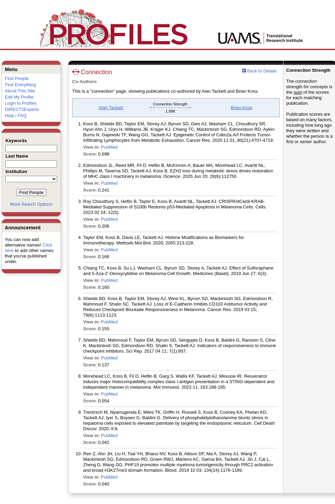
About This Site (20, 90)
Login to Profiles (21, 103)
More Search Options (31, 204)
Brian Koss (242, 107)
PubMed (109, 147)
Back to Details (262, 70)
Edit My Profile (19, 97)
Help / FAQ (16, 115)
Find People (17, 78)
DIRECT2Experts (22, 109)
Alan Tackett (111, 107)
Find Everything (20, 84)
